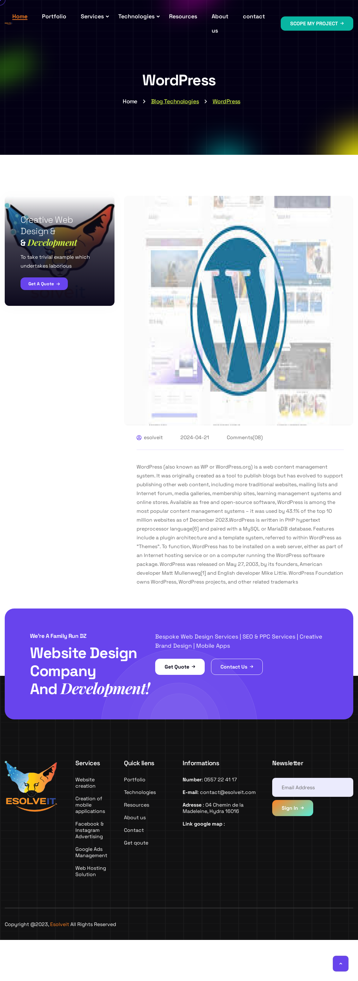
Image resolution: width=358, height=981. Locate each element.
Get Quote (180, 666)
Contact (134, 830)
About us (135, 817)
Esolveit (59, 924)
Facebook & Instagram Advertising (89, 830)
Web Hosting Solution (90, 871)
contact (254, 16)
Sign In (290, 808)
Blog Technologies (175, 101)
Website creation (85, 782)
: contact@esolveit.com (219, 792)
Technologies (136, 16)
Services (92, 16)
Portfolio (54, 16)
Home (19, 16)
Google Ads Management (91, 852)
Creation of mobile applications (90, 804)
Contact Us (236, 666)
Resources (183, 16)
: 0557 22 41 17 (210, 779)
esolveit (153, 437)
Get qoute (136, 842)
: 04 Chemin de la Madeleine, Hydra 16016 (213, 808)
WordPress (226, 101)
